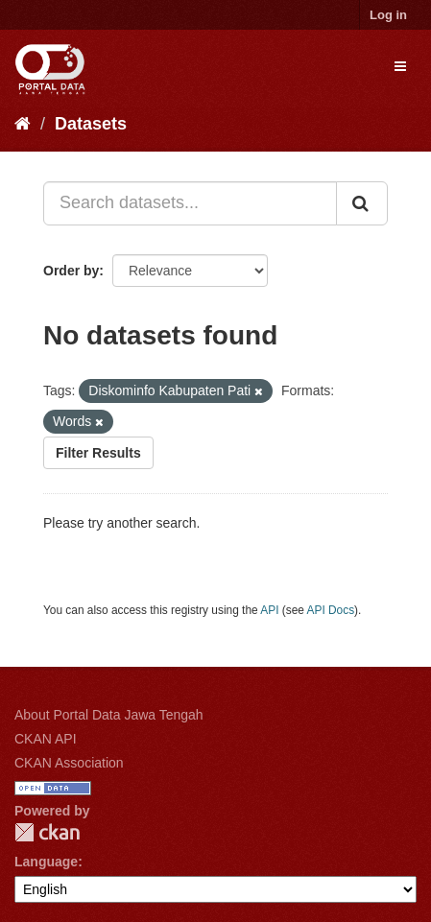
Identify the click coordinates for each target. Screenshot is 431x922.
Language (46, 861)
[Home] (22, 123)
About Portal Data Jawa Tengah (109, 714)
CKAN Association (69, 762)
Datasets (91, 123)
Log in (388, 15)
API (269, 610)
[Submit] (362, 203)
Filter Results (98, 453)
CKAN (47, 832)
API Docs (331, 610)
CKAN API (45, 738)
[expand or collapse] (400, 66)
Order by (71, 270)
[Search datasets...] (190, 203)
